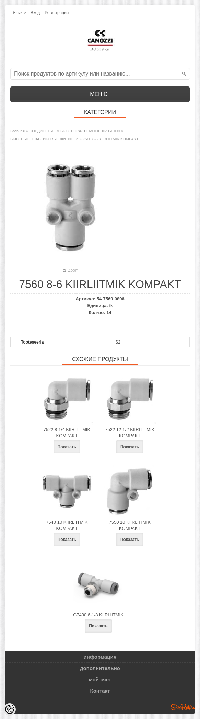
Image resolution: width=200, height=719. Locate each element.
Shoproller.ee (183, 707)
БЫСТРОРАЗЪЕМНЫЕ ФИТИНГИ (90, 131)
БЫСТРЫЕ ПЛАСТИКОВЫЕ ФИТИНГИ (44, 139)
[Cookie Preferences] (9, 709)
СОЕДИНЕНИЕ (42, 131)
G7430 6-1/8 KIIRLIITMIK (98, 614)
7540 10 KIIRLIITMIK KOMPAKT (66, 525)
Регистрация (57, 12)
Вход (35, 12)
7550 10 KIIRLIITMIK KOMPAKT (129, 525)
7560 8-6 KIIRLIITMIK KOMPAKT (111, 139)
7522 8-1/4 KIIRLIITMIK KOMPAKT (67, 432)
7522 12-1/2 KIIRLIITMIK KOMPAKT (129, 432)
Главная (17, 131)
